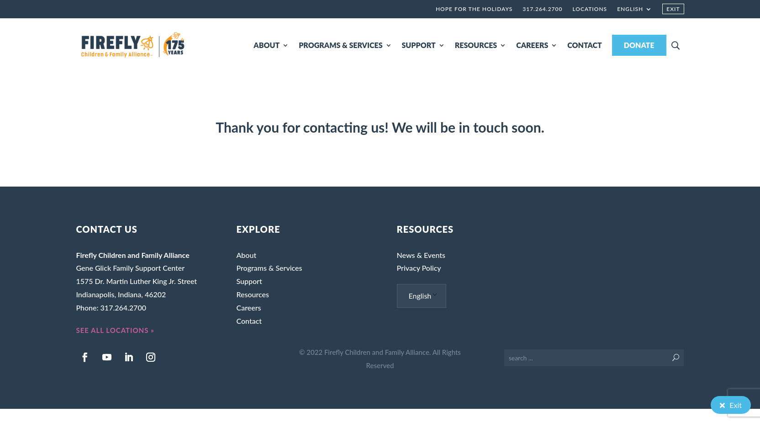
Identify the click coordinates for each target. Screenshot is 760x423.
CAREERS (532, 45)
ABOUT (266, 45)
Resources (252, 294)
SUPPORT (419, 45)
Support (249, 281)
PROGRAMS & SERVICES (340, 45)
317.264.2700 (542, 9)
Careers (248, 307)
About (246, 255)
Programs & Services (269, 267)
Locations (589, 9)
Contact (249, 320)
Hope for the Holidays (474, 9)
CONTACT (584, 45)
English (630, 9)
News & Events (421, 255)
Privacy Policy (419, 267)
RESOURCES (476, 45)
